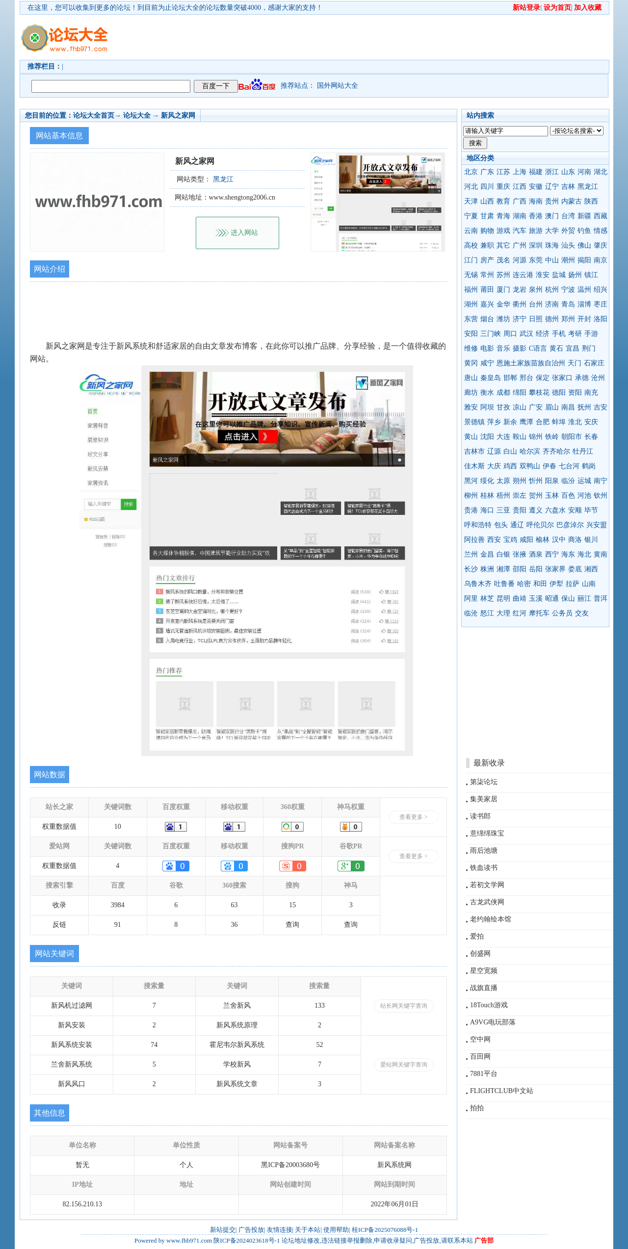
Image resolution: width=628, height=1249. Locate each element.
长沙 (471, 569)
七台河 (569, 466)
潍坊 (503, 319)
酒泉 (536, 554)
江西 (519, 186)
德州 (552, 319)
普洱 (600, 598)
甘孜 (503, 407)
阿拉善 (474, 539)
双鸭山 (530, 466)
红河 (519, 613)
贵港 (471, 510)
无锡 (471, 275)
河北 (471, 186)
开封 (584, 319)
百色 (568, 495)
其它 (503, 245)
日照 (536, 319)
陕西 (591, 201)
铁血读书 (483, 867)
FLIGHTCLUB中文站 (501, 1091)
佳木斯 (474, 466)
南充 (591, 392)
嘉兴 (487, 304)
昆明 (503, 598)
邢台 (526, 378)
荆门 (589, 348)
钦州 (600, 495)
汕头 (568, 245)
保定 (543, 378)
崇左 (519, 495)
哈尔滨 (530, 451)
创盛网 (480, 953)
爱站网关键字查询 (403, 1064)
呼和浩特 (478, 525)
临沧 (471, 613)
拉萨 (572, 583)
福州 (471, 289)
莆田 (487, 289)
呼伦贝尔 (540, 525)
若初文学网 (487, 885)
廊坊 (471, 392)
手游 (591, 333)
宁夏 (471, 216)
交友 (582, 613)
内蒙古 (571, 201)
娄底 (575, 569)
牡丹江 (583, 451)
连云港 (523, 275)
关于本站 (307, 1229)
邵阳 (519, 569)
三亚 (503, 510)
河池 (584, 495)
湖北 (600, 172)
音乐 (503, 348)
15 (292, 905)
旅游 (536, 230)
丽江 (584, 598)
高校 (471, 245)
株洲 (487, 569)
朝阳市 (571, 436)
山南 (589, 583)
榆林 (543, 539)
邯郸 (510, 378)
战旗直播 (483, 988)
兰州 (471, 554)
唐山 (471, 378)
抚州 (584, 407)
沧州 (598, 378)
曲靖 (519, 598)
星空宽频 (483, 970)
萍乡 (494, 422)
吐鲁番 (504, 583)
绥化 (487, 480)
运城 (584, 480)
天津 (471, 201)
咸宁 (487, 363)
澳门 (552, 216)
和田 (540, 583)
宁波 (568, 289)
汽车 (519, 230)
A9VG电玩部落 (493, 1022)
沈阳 (487, 436)
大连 (503, 436)
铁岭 (552, 436)
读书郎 (480, 816)
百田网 (480, 1056)
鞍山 (519, 436)
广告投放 (251, 1229)
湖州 (471, 304)
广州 (519, 245)
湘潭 (503, 569)
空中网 (480, 1039)
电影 (487, 348)
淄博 (584, 304)
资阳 (575, 392)
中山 (552, 260)
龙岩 (519, 289)
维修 (471, 348)
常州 (487, 275)
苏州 (503, 275)
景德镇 (474, 422)
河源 (519, 260)
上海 (519, 172)
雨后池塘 (483, 850)
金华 (503, 304)
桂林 (487, 495)
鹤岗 (589, 466)
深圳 (536, 245)
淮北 (575, 422)
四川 (487, 186)
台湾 (568, 216)
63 (234, 905)
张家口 (562, 378)
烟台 (487, 319)
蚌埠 (559, 422)
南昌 (568, 407)
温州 (584, 289)
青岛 (568, 304)
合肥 (543, 422)
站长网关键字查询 (403, 1005)
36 (234, 924)
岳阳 (536, 569)
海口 (487, 510)
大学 (552, 230)
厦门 (503, 289)
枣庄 (600, 304)
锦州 (536, 436)
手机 (559, 333)
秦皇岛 (490, 378)
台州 (536, 304)
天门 (574, 363)
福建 (536, 172)
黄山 (471, 436)
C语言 (538, 348)
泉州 (536, 289)
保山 (568, 598)
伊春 (549, 466)
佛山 (584, 245)
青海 (503, 216)
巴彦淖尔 (570, 525)
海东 (568, 554)
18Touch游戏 (489, 1005)
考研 (575, 333)
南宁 (600, 480)
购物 (487, 230)
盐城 (559, 275)
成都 (503, 392)
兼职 (487, 245)
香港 (536, 216)
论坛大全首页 (93, 115)
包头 (501, 525)
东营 (471, 319)
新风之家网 (178, 115)
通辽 (517, 525)
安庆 (591, 422)
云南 (471, 230)
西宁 (552, 554)
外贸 (568, 230)
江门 (471, 260)
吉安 (600, 407)
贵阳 (519, 510)
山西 (487, 201)
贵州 (552, 201)
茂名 (503, 260)
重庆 (503, 186)
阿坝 (487, 407)
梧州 (503, 495)
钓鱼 (584, 230)
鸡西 (510, 466)
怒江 (487, 613)
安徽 (536, 186)
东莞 (536, 260)
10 (117, 826)
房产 (487, 260)
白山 (510, 451)
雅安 (471, 407)
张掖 (519, 554)
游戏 (503, 230)
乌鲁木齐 (478, 583)
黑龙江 (587, 186)
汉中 (559, 539)
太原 (503, 480)
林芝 (487, 598)
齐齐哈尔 (556, 451)
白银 (503, 554)
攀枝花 (539, 392)
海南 (536, 201)
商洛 (575, 539)
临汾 (568, 480)
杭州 (552, 289)
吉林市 (474, 451)
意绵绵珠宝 (487, 833)
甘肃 (487, 216)
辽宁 (552, 186)
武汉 (526, 333)
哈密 (524, 583)
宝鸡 (510, 539)
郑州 (568, 319)
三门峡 (490, 333)
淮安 (543, 275)
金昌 (487, 554)
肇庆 (600, 245)
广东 (487, 172)
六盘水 (555, 510)
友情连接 (279, 1229)
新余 (510, 422)
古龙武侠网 (487, 902)
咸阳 (526, 539)
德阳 (559, 392)
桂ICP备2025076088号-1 (385, 1229)
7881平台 (483, 1073)
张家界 (555, 569)
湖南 (519, 216)
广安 (536, 407)
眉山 (552, 407)
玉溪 (536, 598)
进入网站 (244, 232)
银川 (591, 539)
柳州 (471, 495)
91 (117, 924)
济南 (552, 304)
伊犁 (556, 583)
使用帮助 (336, 1229)
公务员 (562, 613)
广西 (519, 201)
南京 (600, 260)
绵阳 (519, 392)
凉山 (519, 407)
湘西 (591, 569)
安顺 (575, 510)
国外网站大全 (337, 85)
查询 (292, 924)
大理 (503, 613)
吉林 (568, 186)
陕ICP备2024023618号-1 (246, 1240)
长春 (591, 436)
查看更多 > (413, 817)
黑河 (471, 480)
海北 (584, 554)
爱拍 (477, 936)
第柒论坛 (483, 782)
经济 (543, 333)
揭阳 (584, 260)
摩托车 (539, 613)
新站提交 (223, 1229)
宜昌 (572, 348)
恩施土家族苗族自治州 (531, 363)
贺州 (536, 495)
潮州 (568, 260)
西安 (494, 539)
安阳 (471, 333)
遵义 (536, 510)
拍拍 (477, 1108)
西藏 (600, 216)
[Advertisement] (370, 37)
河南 (584, 172)
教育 (503, 201)
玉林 (552, 495)
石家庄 (594, 363)
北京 (471, 172)
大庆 (494, 466)
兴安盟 (596, 525)
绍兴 (600, 289)
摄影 (519, 348)
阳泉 (552, 480)
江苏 (503, 172)
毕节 (591, 510)
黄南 (600, 554)
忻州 (536, 480)
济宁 (519, 319)
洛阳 (600, 319)
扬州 (575, 275)
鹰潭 (526, 422)
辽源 (494, 451)
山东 (568, 172)
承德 (582, 378)
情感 (600, 230)
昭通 (552, 598)
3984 (118, 905)
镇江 (591, 275)
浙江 (552, 172)
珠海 (552, 245)
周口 (510, 333)
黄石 (556, 348)
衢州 (519, 304)
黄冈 (471, 363)
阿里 (471, 598)
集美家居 (483, 799)
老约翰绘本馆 (490, 919)
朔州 (519, 480)
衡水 (487, 392)
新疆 (584, 216)
